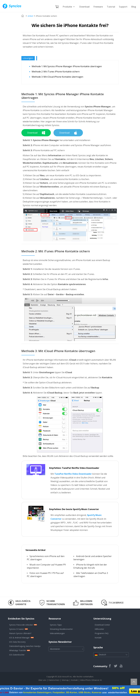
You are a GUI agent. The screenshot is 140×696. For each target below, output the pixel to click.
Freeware (98, 6)
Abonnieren (55, 649)
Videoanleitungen (57, 633)
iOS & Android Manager (19, 637)
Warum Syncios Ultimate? (20, 633)
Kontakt (98, 637)
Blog (133, 6)
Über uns (42, 680)
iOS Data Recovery (17, 642)
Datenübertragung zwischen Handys (25, 646)
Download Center (102, 625)
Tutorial (111, 6)
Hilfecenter (99, 629)
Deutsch (111, 654)
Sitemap (65, 680)
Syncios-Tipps (56, 625)
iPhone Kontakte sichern (46, 16)
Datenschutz (54, 680)
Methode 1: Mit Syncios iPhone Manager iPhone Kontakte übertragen (67, 66)
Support (123, 6)
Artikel (30, 16)
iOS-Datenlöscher (16, 654)
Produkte (69, 6)
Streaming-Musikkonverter (61, 629)
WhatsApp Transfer (17, 650)
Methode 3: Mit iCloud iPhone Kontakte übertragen (57, 76)
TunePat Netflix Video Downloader (73, 473)
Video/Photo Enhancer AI (91, 680)
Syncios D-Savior (16, 629)
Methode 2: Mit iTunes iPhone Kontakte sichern (56, 71)
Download (84, 6)
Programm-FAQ (101, 633)
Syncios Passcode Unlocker (21, 625)
